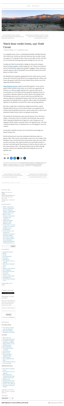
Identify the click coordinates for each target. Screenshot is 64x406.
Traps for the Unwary (8, 276)
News (4, 267)
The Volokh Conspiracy (9, 361)
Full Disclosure (7, 345)
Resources (35, 6)
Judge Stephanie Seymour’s (10, 86)
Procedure (5, 273)
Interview (5, 258)
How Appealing (7, 346)
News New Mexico (8, 330)
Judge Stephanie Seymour (33, 164)
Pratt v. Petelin (8, 165)
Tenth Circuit (12, 164)
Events (5, 255)
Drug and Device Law (9, 343)
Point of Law (6, 352)
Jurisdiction (6, 259)
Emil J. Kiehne (9, 50)
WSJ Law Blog (7, 363)
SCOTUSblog (6, 357)
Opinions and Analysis (27, 162)
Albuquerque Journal (8, 382)
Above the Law (7, 337)
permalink (37, 165)
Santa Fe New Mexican (9, 383)
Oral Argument (7, 270)
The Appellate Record (9, 339)
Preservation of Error (8, 271)
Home (28, 6)
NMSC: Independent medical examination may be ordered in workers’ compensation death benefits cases (9, 210)
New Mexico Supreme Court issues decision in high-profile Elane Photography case (37, 37)
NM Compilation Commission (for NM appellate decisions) (8, 376)
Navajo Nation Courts (9, 380)
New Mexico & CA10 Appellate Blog (15, 402)
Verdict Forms (19, 165)
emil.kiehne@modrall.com (8, 195)
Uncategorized (7, 277)
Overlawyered (6, 351)
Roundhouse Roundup (9, 332)
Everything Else (7, 256)
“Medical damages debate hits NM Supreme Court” (8, 222)
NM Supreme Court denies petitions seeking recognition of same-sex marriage (13, 37)
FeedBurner (12, 317)
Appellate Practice (8, 252)
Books (4, 253)
